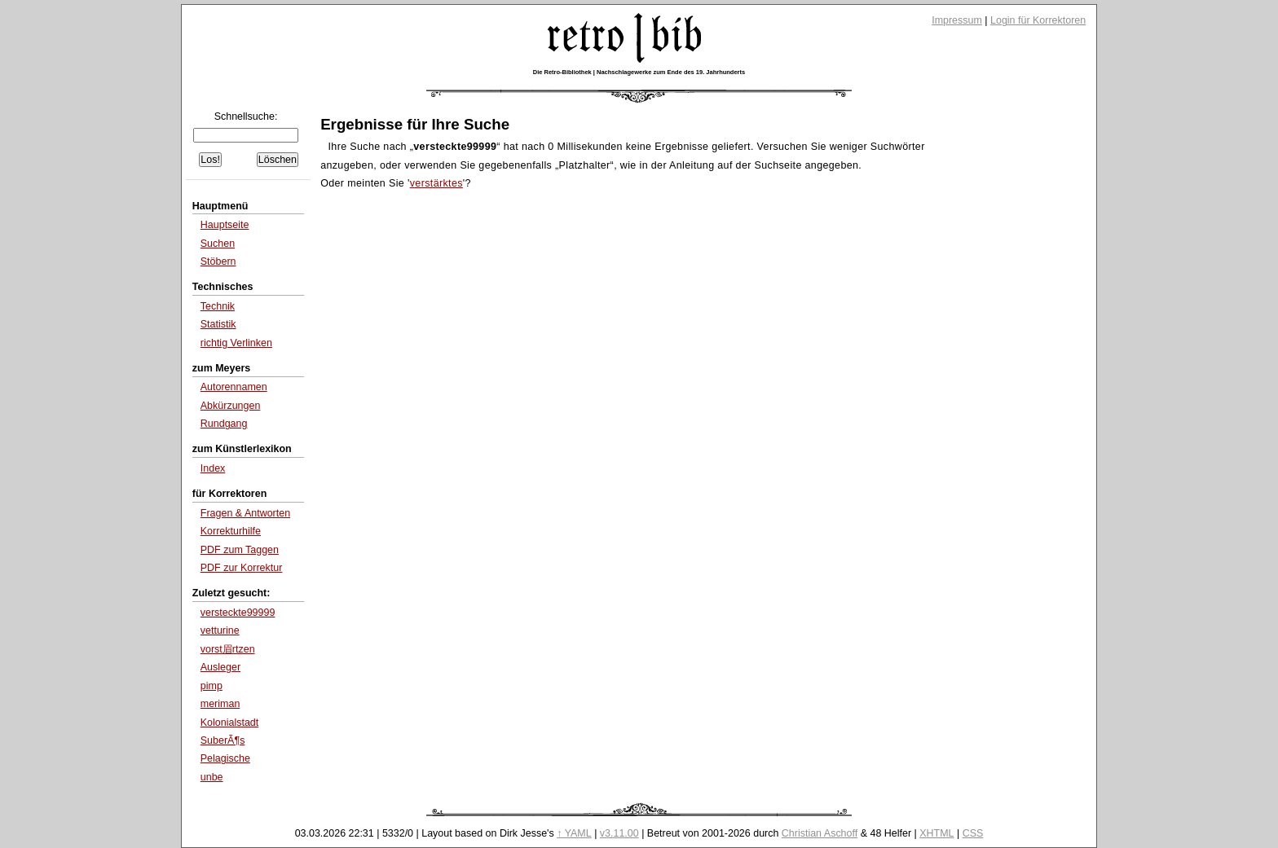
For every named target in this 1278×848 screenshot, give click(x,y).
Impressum (957, 20)
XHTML (936, 833)
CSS (973, 833)
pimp (212, 686)
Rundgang (224, 423)
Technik (218, 306)
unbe (212, 777)
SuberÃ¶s (223, 740)
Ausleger (220, 667)
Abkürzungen (231, 405)
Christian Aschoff (819, 833)
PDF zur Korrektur (242, 567)
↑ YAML (574, 833)
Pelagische (225, 758)
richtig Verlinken (236, 343)
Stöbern (218, 261)
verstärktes (436, 183)
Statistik (218, 324)
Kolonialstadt (230, 722)
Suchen (218, 243)
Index (213, 468)
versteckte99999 (238, 612)
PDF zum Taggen (240, 550)
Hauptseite (225, 225)
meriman (220, 704)
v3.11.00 (619, 833)
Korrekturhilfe (231, 531)
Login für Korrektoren (1038, 20)
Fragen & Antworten (245, 513)
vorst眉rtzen (228, 649)
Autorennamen (234, 387)
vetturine (220, 630)
